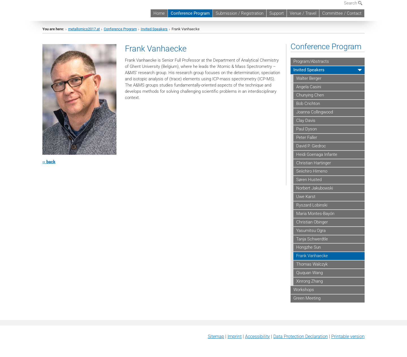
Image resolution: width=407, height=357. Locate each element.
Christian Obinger (312, 222)
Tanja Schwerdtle (312, 239)
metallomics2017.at (84, 29)
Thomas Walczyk (312, 264)
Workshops (303, 289)
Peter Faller (306, 137)
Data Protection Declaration (300, 336)
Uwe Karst (305, 196)
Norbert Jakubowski (314, 188)
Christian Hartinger (313, 162)
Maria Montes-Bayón (315, 213)
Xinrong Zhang (309, 281)
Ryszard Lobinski (311, 205)
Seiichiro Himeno (311, 171)
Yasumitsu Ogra (311, 230)
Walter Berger (308, 78)
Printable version (348, 336)
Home (159, 13)
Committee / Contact (341, 13)
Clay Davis (305, 120)
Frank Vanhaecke (312, 255)
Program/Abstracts (311, 61)
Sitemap (216, 336)
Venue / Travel (303, 13)
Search (353, 3)
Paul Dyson (306, 129)
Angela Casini (308, 86)
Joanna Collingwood (314, 112)
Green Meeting (307, 298)
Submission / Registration (239, 13)
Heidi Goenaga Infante (316, 154)
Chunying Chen (310, 95)
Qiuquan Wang (309, 272)
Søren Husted (309, 179)
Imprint (235, 336)
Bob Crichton (308, 103)
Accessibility (257, 336)
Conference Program (190, 13)
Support (276, 13)
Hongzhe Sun (308, 247)
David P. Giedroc (311, 146)
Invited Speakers (154, 29)
